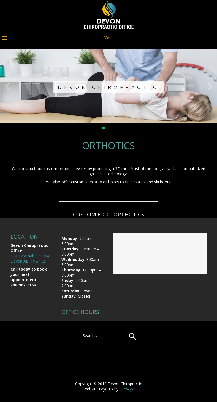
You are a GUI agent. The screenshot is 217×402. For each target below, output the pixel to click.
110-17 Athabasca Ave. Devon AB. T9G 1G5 (30, 258)
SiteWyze (128, 389)
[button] (7, 86)
